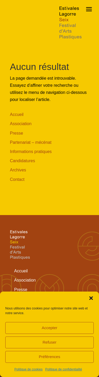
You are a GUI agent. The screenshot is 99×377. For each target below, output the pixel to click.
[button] (91, 298)
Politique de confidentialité (63, 369)
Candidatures (22, 161)
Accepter (49, 327)
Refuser (49, 342)
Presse (16, 133)
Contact (17, 179)
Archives (18, 170)
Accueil (17, 114)
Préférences (49, 356)
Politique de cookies (28, 369)
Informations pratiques (31, 151)
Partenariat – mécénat (30, 142)
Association (21, 123)
